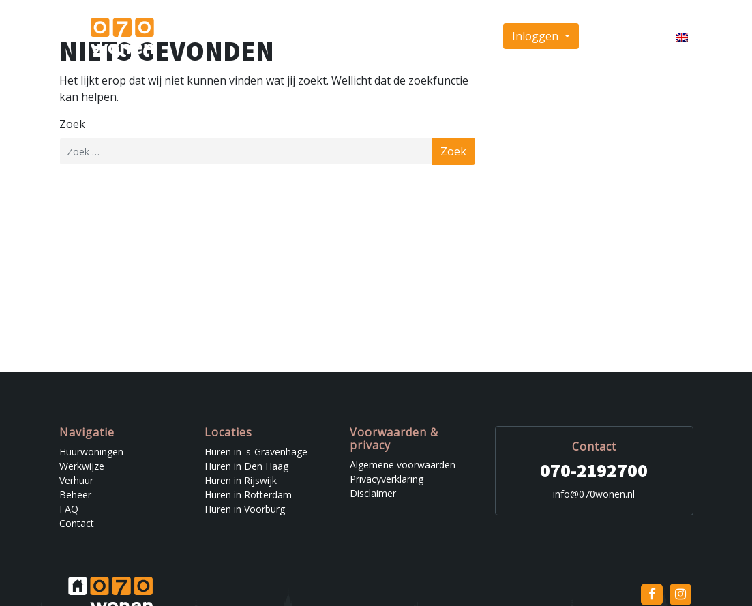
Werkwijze (291, 36)
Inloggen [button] (536, 36)
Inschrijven (619, 36)
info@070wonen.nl (594, 493)
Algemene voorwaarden (402, 464)
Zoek (72, 124)
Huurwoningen (221, 36)
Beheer (391, 36)
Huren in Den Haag (246, 465)
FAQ (430, 36)
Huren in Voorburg (245, 508)
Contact (469, 36)
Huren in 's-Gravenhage (256, 451)
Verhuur (345, 36)
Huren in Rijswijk (241, 480)
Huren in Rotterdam (248, 494)
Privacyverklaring (386, 478)
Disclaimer (373, 493)
